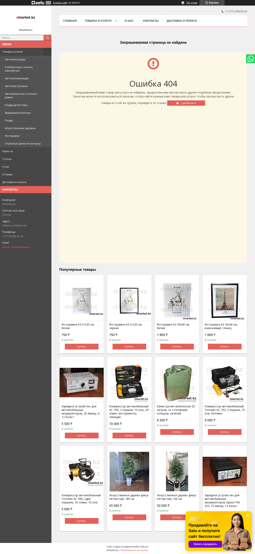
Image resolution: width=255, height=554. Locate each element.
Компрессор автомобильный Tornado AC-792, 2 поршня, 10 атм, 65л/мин (225, 410)
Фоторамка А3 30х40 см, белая (173, 326)
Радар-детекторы (16, 105)
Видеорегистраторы (18, 112)
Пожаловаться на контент (134, 550)
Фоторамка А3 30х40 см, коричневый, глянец (221, 326)
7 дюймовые (188, 103)
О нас (5, 166)
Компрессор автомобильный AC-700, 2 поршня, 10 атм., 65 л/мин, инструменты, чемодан (129, 412)
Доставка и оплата (14, 182)
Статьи (6, 159)
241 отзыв (191, 2)
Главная (70, 20)
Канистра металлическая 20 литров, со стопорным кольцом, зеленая (176, 410)
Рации (9, 120)
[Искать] (47, 38)
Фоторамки (12, 136)
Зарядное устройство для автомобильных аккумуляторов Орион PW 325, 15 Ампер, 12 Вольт (222, 501)
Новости (7, 151)
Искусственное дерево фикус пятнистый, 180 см (129, 497)
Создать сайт (60, 2)
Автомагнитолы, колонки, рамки (21, 95)
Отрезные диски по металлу (23, 143)
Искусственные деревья (20, 128)
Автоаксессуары (15, 59)
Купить (81, 346)
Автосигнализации (17, 78)
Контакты (150, 20)
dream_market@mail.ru (16, 247)
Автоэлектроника (16, 86)
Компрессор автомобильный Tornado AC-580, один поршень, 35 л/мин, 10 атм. (81, 499)
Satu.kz (144, 546)
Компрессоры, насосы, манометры (19, 68)
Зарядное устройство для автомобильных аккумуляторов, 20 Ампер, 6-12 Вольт (81, 412)
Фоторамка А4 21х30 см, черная (125, 326)
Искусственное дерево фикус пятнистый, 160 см (176, 497)
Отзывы (7, 174)
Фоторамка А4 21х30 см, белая (78, 326)
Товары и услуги (12, 51)
